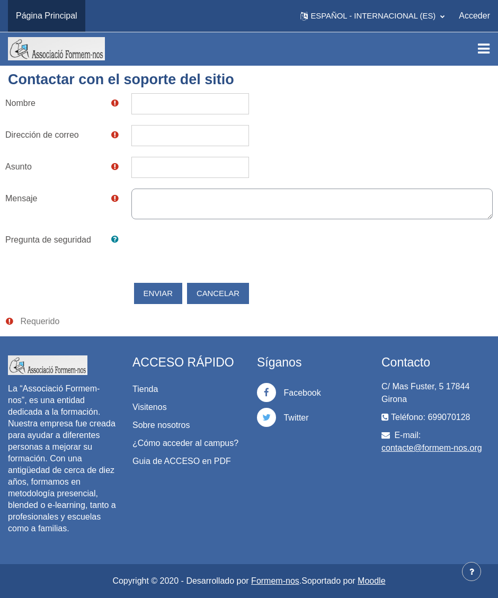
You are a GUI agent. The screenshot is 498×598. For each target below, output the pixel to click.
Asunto (18, 166)
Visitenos (149, 407)
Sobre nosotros (161, 425)
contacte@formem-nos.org (431, 447)
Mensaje (21, 198)
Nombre (20, 103)
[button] (372, 16)
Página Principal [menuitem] (46, 15)
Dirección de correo (42, 134)
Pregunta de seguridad (48, 239)
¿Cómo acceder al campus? (185, 443)
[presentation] (211, 250)
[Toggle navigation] (483, 48)
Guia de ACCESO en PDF (181, 461)
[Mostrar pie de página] (471, 571)
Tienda (145, 389)
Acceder (474, 15)
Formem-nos (275, 580)
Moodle (371, 580)
